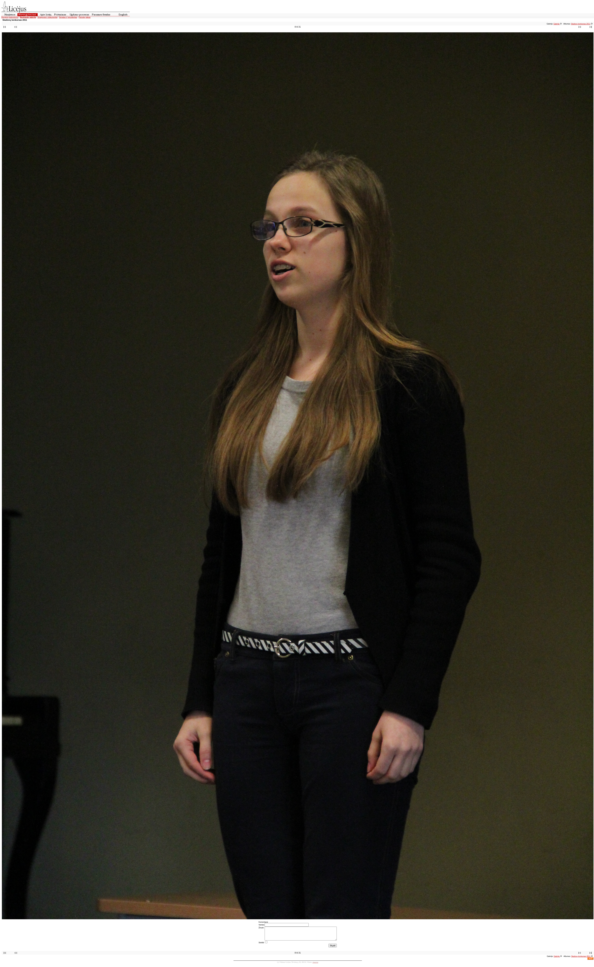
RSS (591, 961)
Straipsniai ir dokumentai (47, 17)
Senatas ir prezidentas (68, 17)
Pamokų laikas (84, 17)
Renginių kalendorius (9, 17)
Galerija (557, 24)
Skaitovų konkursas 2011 (582, 24)
